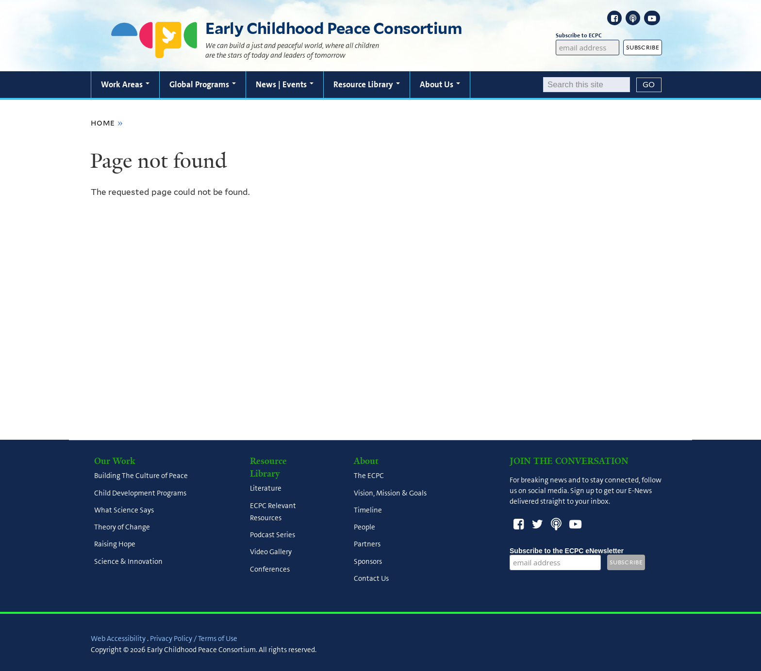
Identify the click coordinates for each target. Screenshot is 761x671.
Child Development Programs (140, 493)
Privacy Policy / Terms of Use (193, 638)
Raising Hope (114, 544)
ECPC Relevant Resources (273, 512)
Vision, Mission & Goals (390, 493)
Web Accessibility (118, 638)
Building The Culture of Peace (141, 476)
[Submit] (649, 85)
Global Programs (202, 84)
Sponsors (368, 561)
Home (103, 123)
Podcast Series (272, 535)
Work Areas (125, 84)
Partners (367, 544)
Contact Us (371, 578)
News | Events (285, 84)
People (364, 527)
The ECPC (369, 476)
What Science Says (124, 510)
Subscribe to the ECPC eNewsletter (567, 551)
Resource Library (366, 84)
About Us (440, 84)
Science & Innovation (128, 561)
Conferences (270, 569)
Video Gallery (271, 552)
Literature (265, 489)
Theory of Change (122, 527)
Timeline (368, 510)
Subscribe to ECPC (588, 36)
